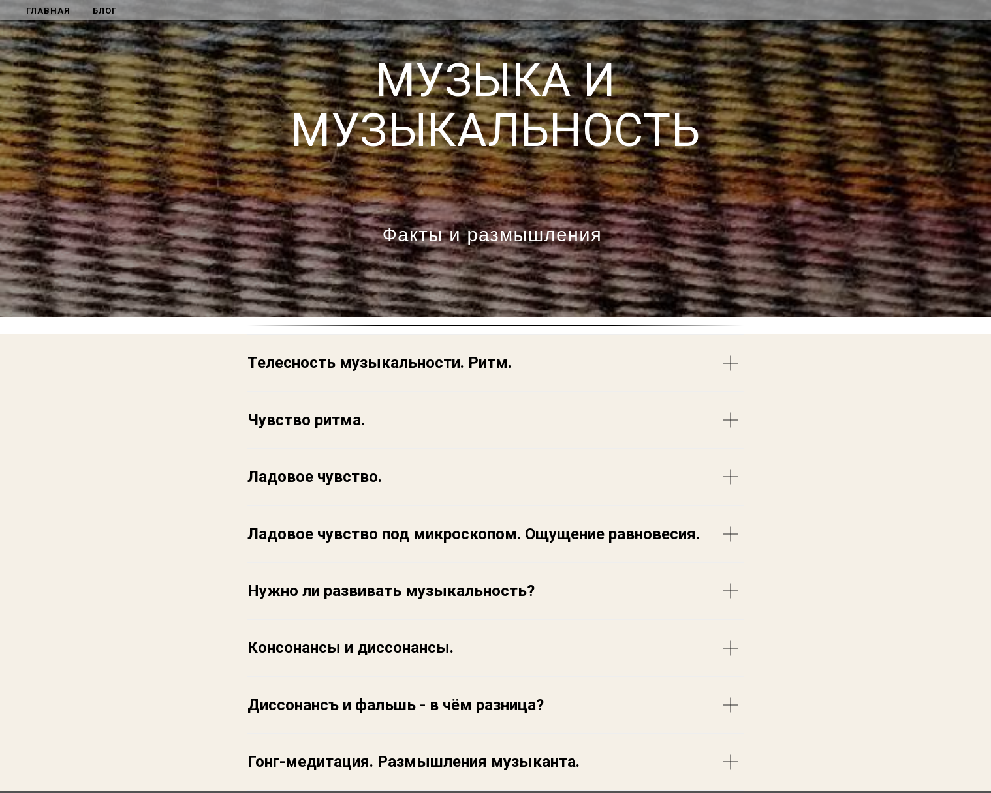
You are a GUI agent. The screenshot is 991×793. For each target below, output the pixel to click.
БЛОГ (105, 11)
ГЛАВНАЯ (48, 11)
